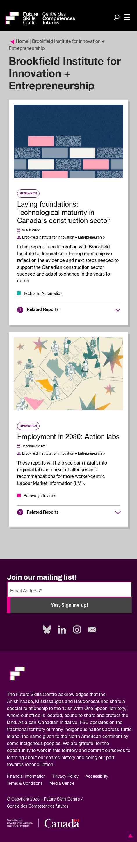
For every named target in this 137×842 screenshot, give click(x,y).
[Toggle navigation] (127, 18)
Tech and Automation (43, 294)
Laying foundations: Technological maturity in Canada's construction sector (63, 213)
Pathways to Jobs (40, 496)
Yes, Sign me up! (69, 605)
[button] (129, 835)
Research (28, 193)
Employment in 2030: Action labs (68, 437)
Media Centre (61, 784)
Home (19, 41)
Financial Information (26, 777)
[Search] (116, 18)
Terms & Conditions (24, 784)
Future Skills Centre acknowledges (52, 695)
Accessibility (97, 777)
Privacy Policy (66, 777)
